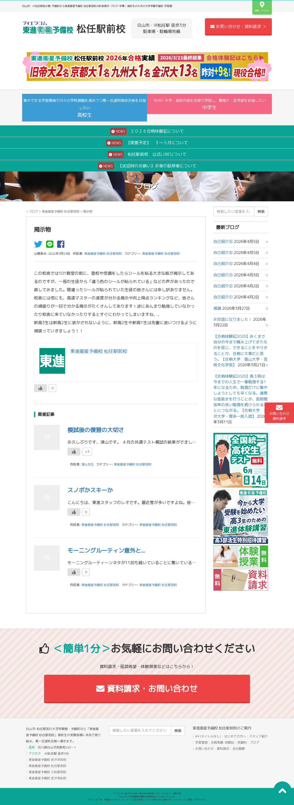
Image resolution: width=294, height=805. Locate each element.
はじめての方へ (235, 736)
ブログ (33, 211)
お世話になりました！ (232, 319)
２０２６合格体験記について (147, 131)
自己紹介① (223, 297)
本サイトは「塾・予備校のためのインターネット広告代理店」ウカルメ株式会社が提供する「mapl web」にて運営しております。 (147, 799)
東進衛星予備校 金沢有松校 (47, 778)
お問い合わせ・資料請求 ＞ (238, 26)
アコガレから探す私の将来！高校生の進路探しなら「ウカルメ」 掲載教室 (147, 793)
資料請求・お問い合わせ (146, 688)
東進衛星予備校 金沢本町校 (47, 759)
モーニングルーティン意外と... (106, 550)
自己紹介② (223, 286)
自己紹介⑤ (223, 252)
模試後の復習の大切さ (95, 430)
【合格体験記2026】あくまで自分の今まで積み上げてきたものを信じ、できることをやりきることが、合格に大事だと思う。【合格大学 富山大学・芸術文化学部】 (240, 351)
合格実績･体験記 (222, 742)
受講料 (242, 742)
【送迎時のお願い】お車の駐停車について (147, 166)
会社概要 (238, 748)
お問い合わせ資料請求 (279, 412)
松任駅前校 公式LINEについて (147, 154)
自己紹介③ (223, 275)
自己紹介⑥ (223, 241)
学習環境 (201, 742)
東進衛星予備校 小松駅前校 (47, 772)
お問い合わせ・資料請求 (212, 748)
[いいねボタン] (40, 388)
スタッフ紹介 (258, 736)
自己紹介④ (223, 263)
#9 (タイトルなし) (208, 736)
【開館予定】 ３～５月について (147, 143)
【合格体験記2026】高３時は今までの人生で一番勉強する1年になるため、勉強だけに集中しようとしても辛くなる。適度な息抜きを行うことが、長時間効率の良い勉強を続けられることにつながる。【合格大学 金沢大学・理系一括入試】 (240, 396)
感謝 (217, 308)
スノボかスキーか (90, 490)
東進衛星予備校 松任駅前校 (61, 211)
